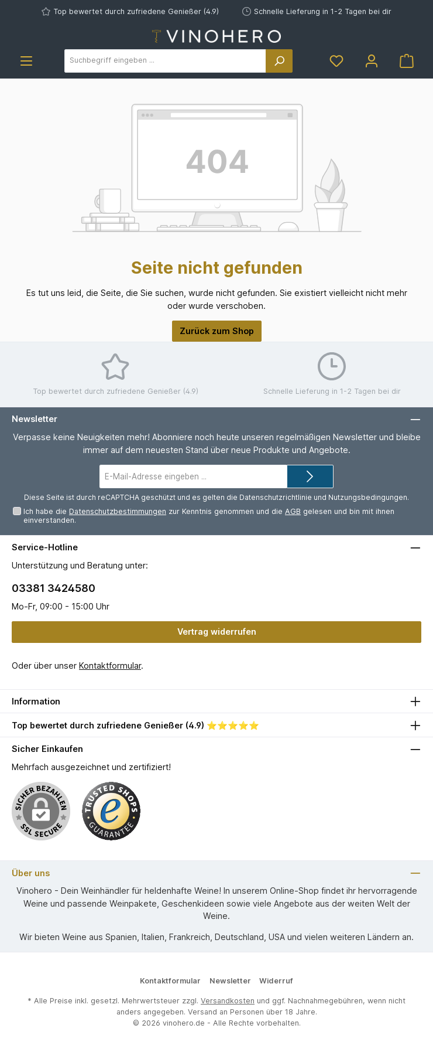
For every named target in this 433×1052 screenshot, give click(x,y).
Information (36, 701)
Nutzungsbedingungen (367, 497)
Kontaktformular (110, 665)
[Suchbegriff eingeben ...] (165, 61)
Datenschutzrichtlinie (275, 497)
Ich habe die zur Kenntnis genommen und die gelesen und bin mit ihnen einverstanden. (208, 516)
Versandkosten (228, 1000)
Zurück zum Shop (217, 331)
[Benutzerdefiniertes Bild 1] (111, 811)
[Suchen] (279, 61)
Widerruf (276, 980)
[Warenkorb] (406, 61)
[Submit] (310, 476)
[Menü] (26, 61)
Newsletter (230, 980)
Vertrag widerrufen (216, 631)
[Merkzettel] (336, 61)
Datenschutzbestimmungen (117, 511)
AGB (293, 511)
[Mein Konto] (371, 61)
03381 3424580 (53, 588)
